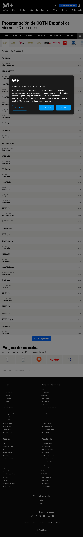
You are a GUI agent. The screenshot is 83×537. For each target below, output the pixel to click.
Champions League (8, 446)
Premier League (7, 452)
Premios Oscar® (46, 423)
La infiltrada (45, 392)
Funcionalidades (46, 446)
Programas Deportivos (48, 429)
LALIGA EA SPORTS (8, 449)
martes (41, 36)
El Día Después (7, 456)
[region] (41, 95)
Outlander (45, 405)
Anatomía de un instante (49, 408)
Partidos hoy (6, 486)
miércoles (55, 36)
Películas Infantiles (8, 408)
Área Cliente (45, 452)
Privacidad (50, 522)
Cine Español (6, 395)
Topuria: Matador (8, 471)
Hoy (6, 36)
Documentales (7, 429)
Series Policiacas (7, 420)
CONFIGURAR (19, 108)
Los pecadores (46, 401)
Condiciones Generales (48, 456)
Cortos (4, 405)
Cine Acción (6, 401)
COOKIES (58, 522)
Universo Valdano (8, 459)
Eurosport (5, 477)
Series (5, 10)
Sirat (43, 389)
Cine (14, 10)
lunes (29, 36)
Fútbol (23, 10)
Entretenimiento (7, 432)
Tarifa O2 (44, 474)
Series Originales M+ (8, 414)
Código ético (45, 465)
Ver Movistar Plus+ (47, 443)
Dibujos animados (47, 426)
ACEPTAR (63, 108)
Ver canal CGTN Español (12, 51)
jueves (69, 36)
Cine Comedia (7, 398)
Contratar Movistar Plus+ (49, 468)
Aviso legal (41, 522)
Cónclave (44, 395)
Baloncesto (77, 10)
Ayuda (41, 501)
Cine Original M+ (7, 392)
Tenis (55, 10)
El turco (44, 411)
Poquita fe (45, 414)
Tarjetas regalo (46, 480)
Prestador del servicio (28, 522)
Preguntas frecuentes (48, 459)
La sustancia (45, 398)
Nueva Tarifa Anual (47, 477)
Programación (46, 486)
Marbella (44, 417)
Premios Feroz (46, 420)
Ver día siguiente (41, 339)
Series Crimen (7, 426)
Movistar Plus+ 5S (47, 462)
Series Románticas (8, 417)
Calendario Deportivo (9, 483)
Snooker (5, 480)
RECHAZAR (46, 108)
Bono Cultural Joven (47, 449)
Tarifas (43, 471)
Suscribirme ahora (68, 5)
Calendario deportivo (39, 10)
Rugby (65, 10)
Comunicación (46, 483)
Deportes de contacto (9, 474)
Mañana (17, 36)
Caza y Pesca (45, 432)
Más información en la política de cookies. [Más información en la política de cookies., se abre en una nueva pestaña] (35, 101)
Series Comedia (7, 423)
